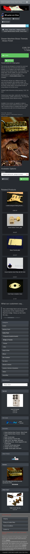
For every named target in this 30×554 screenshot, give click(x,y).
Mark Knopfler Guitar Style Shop (11, 2)
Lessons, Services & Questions (10, 368)
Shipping (5, 518)
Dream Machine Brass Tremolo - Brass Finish (15, 31)
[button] (3, 8)
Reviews (5, 179)
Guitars (4, 326)
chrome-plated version (15, 75)
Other (4, 347)
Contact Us (6, 529)
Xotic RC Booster (15, 409)
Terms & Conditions (8, 526)
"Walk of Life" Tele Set (15, 508)
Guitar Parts (12, 29)
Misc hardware (6, 357)
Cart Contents (6, 18)
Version (3, 172)
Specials (4, 391)
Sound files (5, 375)
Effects (4, 354)
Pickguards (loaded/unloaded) (10, 336)
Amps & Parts (6, 350)
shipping (28, 50)
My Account (5, 22)
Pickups (5, 343)
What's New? (5, 489)
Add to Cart (9, 60)
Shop (6, 29)
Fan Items (5, 361)
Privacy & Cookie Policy (9, 522)
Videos (4, 371)
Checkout (16, 18)
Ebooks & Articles (7, 364)
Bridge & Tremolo (21, 29)
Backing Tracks (6, 329)
